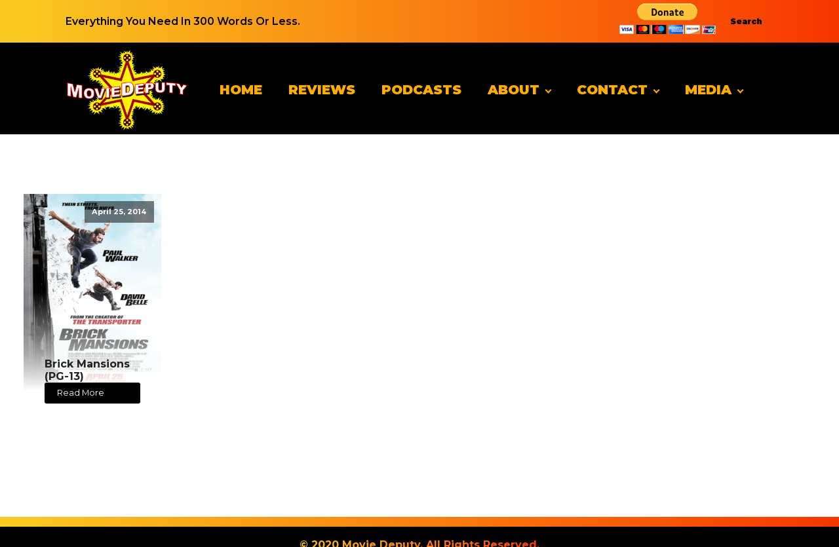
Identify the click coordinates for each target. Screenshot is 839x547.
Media (708, 90)
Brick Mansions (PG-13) (87, 370)
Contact (612, 90)
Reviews (321, 90)
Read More (80, 393)
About (513, 90)
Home (241, 90)
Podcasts (421, 90)
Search (746, 21)
